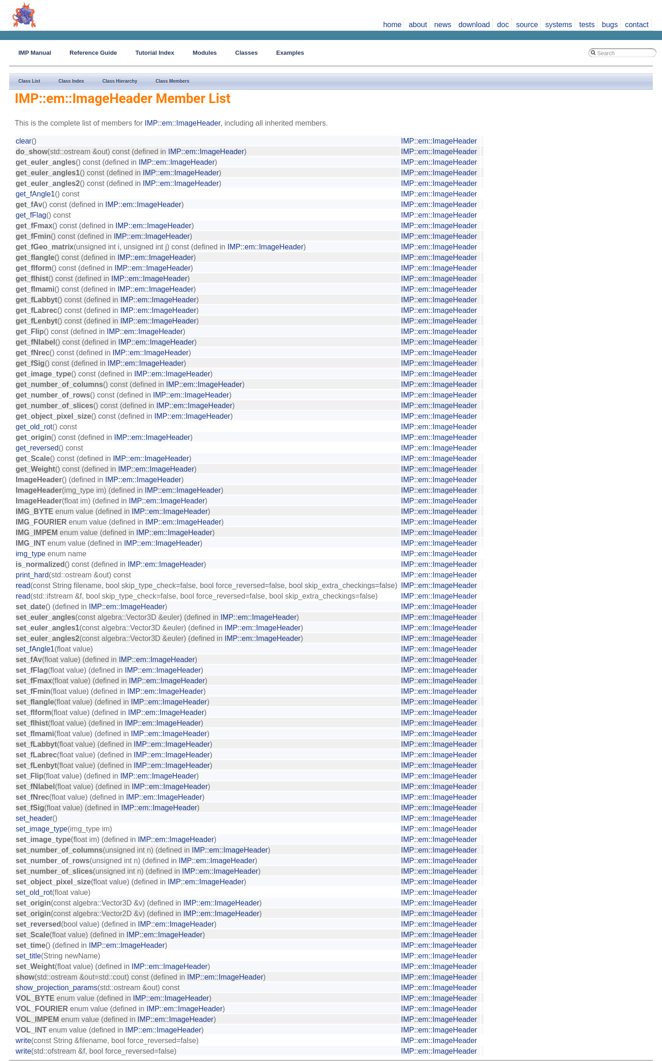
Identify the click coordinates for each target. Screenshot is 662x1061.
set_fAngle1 (35, 649)
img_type (31, 554)
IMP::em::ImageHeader (183, 123)
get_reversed (37, 448)
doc (503, 25)
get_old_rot (34, 427)
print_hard (32, 575)
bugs (610, 25)
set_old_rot (34, 892)
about (418, 25)
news (442, 25)
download (474, 25)
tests (587, 25)
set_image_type (42, 829)
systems (558, 25)
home (392, 25)
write (23, 1040)
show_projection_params (56, 988)
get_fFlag (31, 215)
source (527, 25)
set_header (34, 818)
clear (24, 141)
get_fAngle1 (35, 194)
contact (637, 25)
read (23, 585)
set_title (28, 956)
